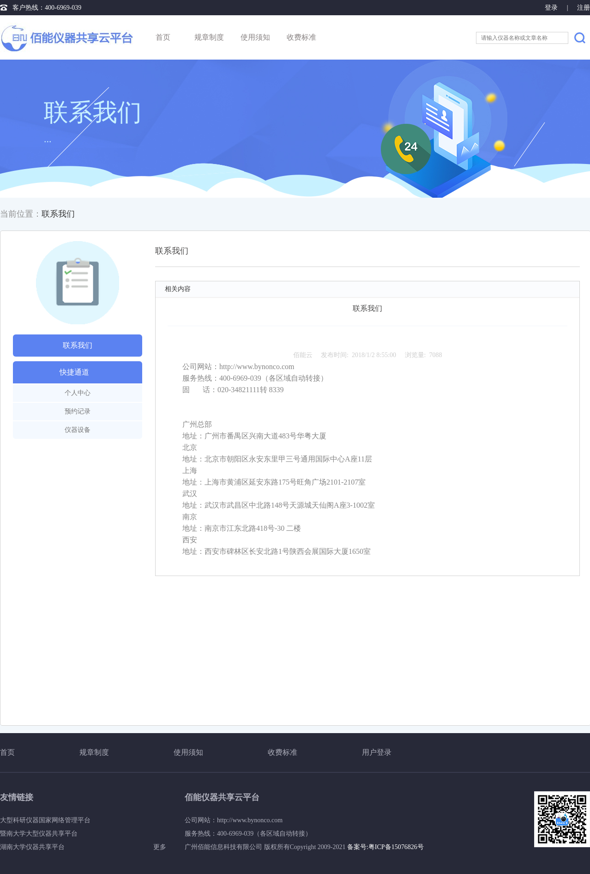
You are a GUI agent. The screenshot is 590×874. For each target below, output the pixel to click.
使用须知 (255, 37)
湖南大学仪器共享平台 (32, 847)
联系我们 (58, 213)
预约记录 (77, 411)
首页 (163, 37)
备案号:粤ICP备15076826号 (385, 847)
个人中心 (77, 392)
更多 (159, 847)
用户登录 (376, 752)
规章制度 (209, 37)
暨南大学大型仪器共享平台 (39, 833)
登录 (552, 7)
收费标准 (301, 37)
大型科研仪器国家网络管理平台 (45, 820)
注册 (583, 7)
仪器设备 (77, 429)
